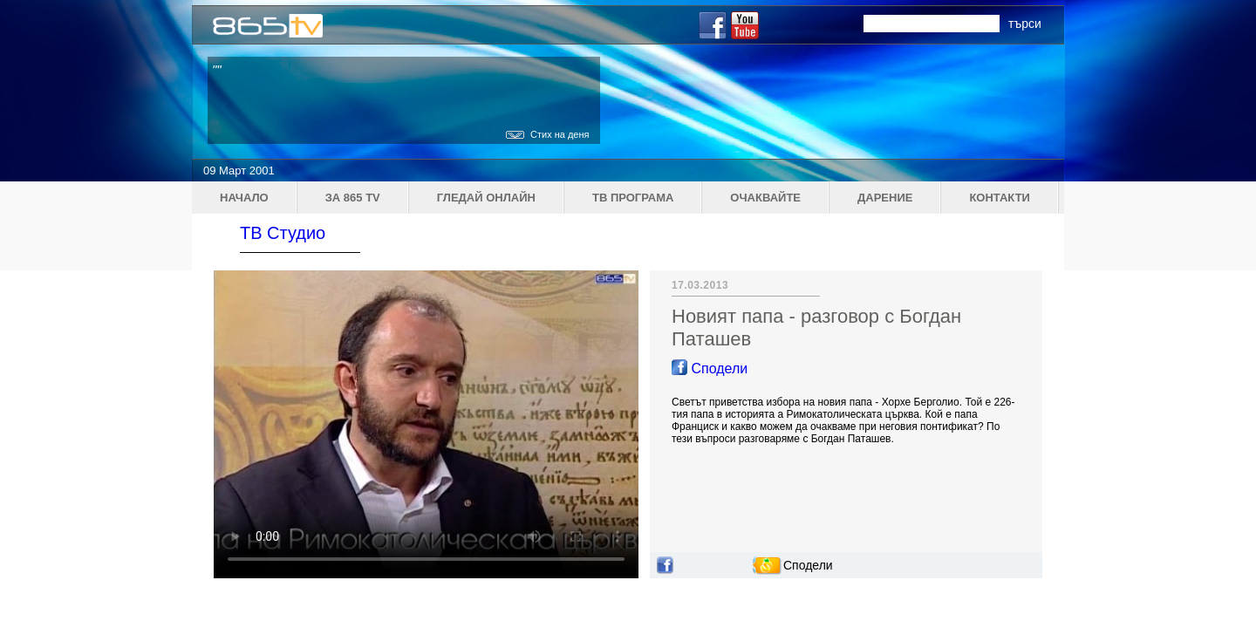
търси (1024, 24)
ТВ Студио (282, 232)
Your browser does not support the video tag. (426, 424)
